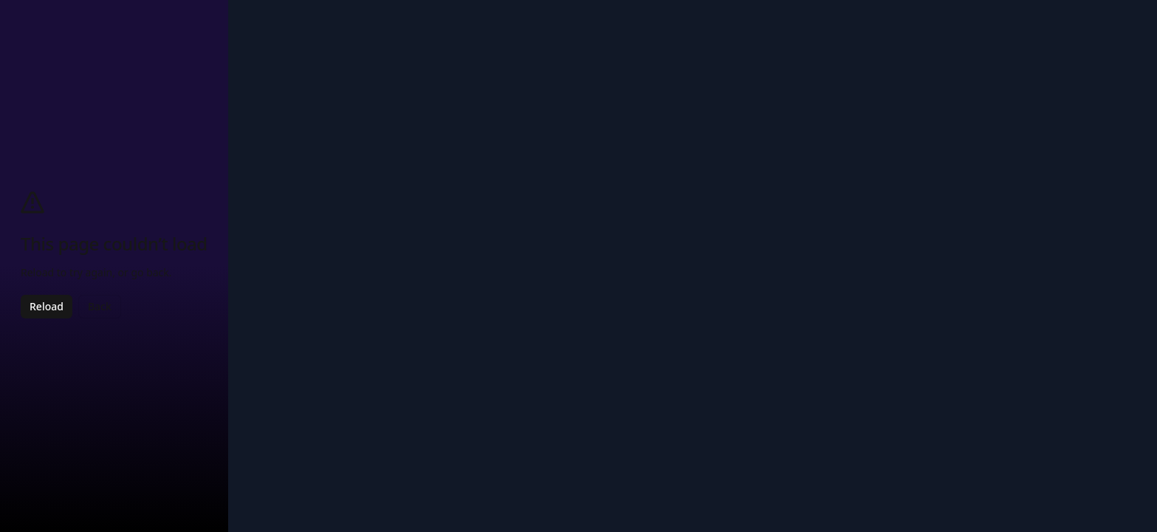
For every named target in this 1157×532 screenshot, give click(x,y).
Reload (46, 306)
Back (99, 306)
